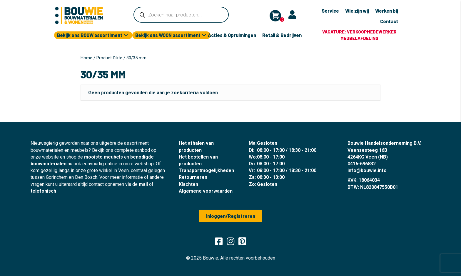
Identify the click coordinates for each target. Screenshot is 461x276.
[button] (125, 35)
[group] (359, 35)
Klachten (188, 184)
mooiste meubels (103, 157)
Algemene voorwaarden (206, 191)
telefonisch (43, 191)
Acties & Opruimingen (232, 35)
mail (143, 184)
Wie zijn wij (357, 11)
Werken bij (386, 11)
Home (86, 57)
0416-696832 (362, 163)
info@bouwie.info (367, 170)
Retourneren (193, 177)
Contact (389, 21)
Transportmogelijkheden (206, 170)
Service (330, 11)
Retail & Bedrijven (282, 35)
